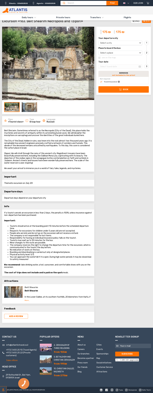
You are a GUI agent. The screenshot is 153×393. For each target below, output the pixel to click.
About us (82, 345)
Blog (79, 371)
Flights (127, 17)
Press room (83, 363)
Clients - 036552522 (16, 3)
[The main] (14, 10)
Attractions (101, 371)
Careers (81, 349)
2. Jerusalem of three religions (62, 346)
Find (112, 3)
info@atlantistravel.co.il (17, 345)
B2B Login (138, 3)
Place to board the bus (109, 48)
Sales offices (12, 360)
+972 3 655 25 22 (14, 352)
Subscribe (127, 354)
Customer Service (104, 367)
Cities (99, 345)
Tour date (103, 62)
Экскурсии (131, 390)
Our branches (83, 354)
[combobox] (120, 43)
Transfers (95, 17)
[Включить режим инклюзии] (3, 389)
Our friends (82, 367)
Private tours (63, 17)
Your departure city (108, 38)
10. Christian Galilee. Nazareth (64, 370)
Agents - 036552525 (43, 3)
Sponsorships (102, 354)
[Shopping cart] (148, 3)
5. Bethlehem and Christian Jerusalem (64, 358)
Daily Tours (145, 390)
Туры (119, 390)
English (128, 3)
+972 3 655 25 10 (14, 350)
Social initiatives (103, 363)
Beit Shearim (31, 287)
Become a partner (86, 358)
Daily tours (27, 17)
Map (98, 358)
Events (99, 349)
